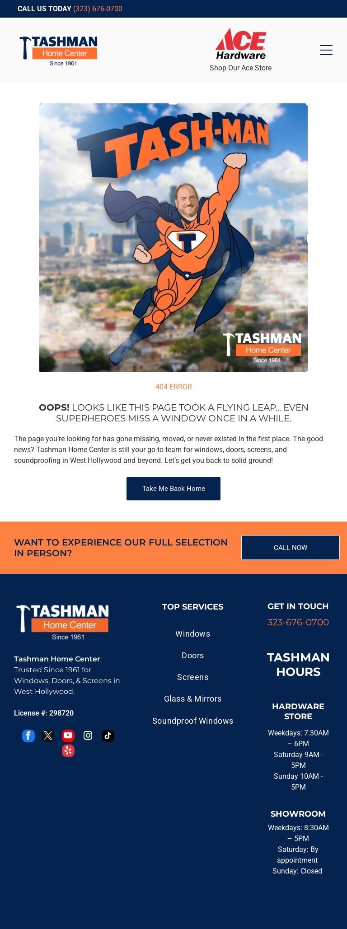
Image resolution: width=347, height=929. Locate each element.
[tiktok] (108, 737)
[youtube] (68, 737)
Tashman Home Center (57, 659)
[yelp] (68, 751)
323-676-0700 (298, 622)
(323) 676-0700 (97, 9)
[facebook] (28, 737)
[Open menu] (326, 50)
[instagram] (88, 737)
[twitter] (48, 737)
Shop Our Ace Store (241, 68)
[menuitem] (192, 633)
